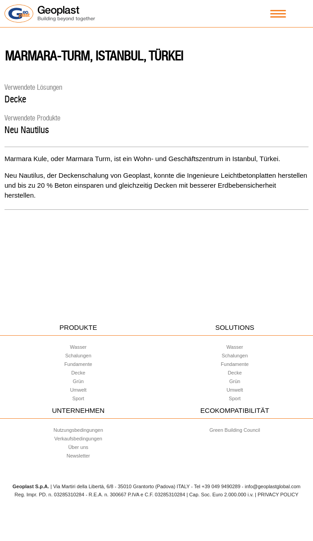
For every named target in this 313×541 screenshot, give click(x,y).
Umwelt (78, 390)
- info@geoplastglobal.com (271, 486)
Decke (15, 99)
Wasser (78, 347)
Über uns (78, 447)
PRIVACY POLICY (278, 494)
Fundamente (78, 364)
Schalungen (78, 355)
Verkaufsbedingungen (78, 438)
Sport (78, 398)
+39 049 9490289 (221, 486)
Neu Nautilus (27, 129)
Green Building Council (234, 430)
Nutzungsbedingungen (78, 430)
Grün (78, 381)
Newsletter (78, 455)
